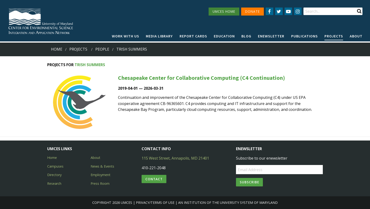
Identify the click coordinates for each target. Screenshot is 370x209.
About (356, 36)
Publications (304, 36)
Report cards (193, 36)
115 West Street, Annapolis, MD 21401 (175, 158)
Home (56, 49)
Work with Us (125, 36)
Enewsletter (271, 36)
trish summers (131, 49)
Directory (54, 175)
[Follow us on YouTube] (288, 11)
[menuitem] (125, 36)
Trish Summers (90, 64)
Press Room (100, 183)
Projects (333, 36)
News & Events (102, 166)
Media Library (159, 36)
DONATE (252, 11)
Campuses (55, 166)
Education (224, 36)
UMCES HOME (224, 11)
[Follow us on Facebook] (269, 11)
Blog (246, 36)
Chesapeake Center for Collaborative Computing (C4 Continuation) (201, 77)
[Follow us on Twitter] (279, 11)
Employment (100, 175)
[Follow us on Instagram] (298, 11)
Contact (154, 179)
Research (54, 183)
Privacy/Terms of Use (155, 202)
